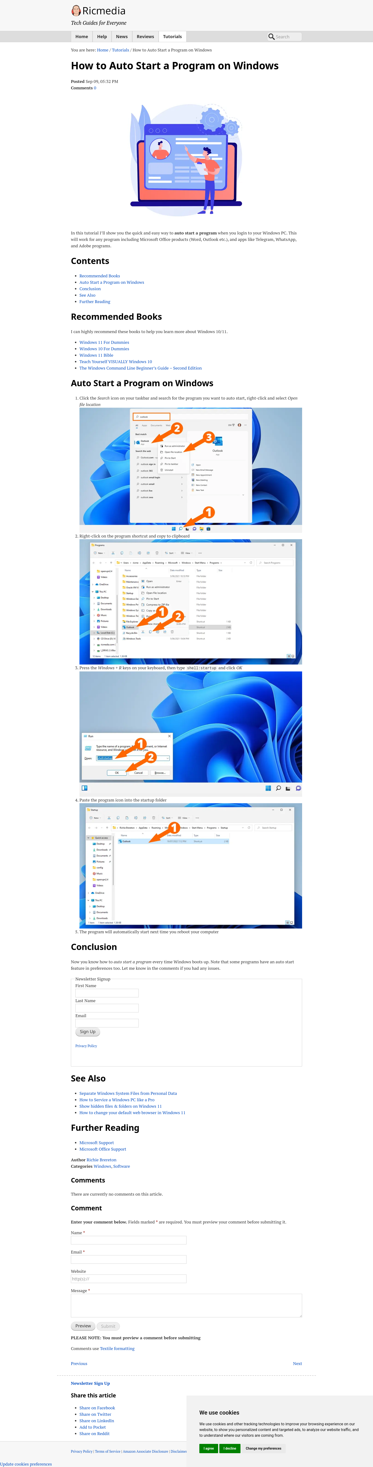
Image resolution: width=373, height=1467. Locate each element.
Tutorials (172, 36)
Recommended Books (99, 276)
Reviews (145, 36)
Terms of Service (107, 1451)
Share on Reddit (94, 1433)
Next (297, 1363)
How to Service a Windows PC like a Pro (116, 1099)
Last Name (85, 1000)
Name (78, 1232)
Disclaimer (179, 1451)
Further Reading (94, 301)
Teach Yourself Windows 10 (115, 361)
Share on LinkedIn (96, 1420)
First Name (85, 985)
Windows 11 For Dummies (104, 342)
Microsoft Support (96, 1142)
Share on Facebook (97, 1407)
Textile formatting (117, 1348)
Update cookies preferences (26, 1464)
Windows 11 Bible (96, 355)
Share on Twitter (95, 1414)
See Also (87, 295)
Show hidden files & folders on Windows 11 (120, 1105)
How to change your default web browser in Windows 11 (132, 1112)
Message (80, 1290)
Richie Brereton (101, 1159)
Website (78, 1271)
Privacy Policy (86, 1045)
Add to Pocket (92, 1427)
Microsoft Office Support (102, 1148)
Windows (102, 1165)
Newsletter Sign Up (90, 1383)
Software (121, 1165)
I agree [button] (209, 1448)
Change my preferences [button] (263, 1448)
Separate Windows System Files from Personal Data (128, 1093)
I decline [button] (230, 1448)
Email (80, 1015)
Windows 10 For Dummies (104, 348)
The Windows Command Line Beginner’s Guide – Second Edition (140, 368)
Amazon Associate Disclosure (145, 1451)
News (122, 36)
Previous (79, 1363)
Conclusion (90, 288)
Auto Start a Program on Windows (111, 282)
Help (102, 36)
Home (81, 36)
